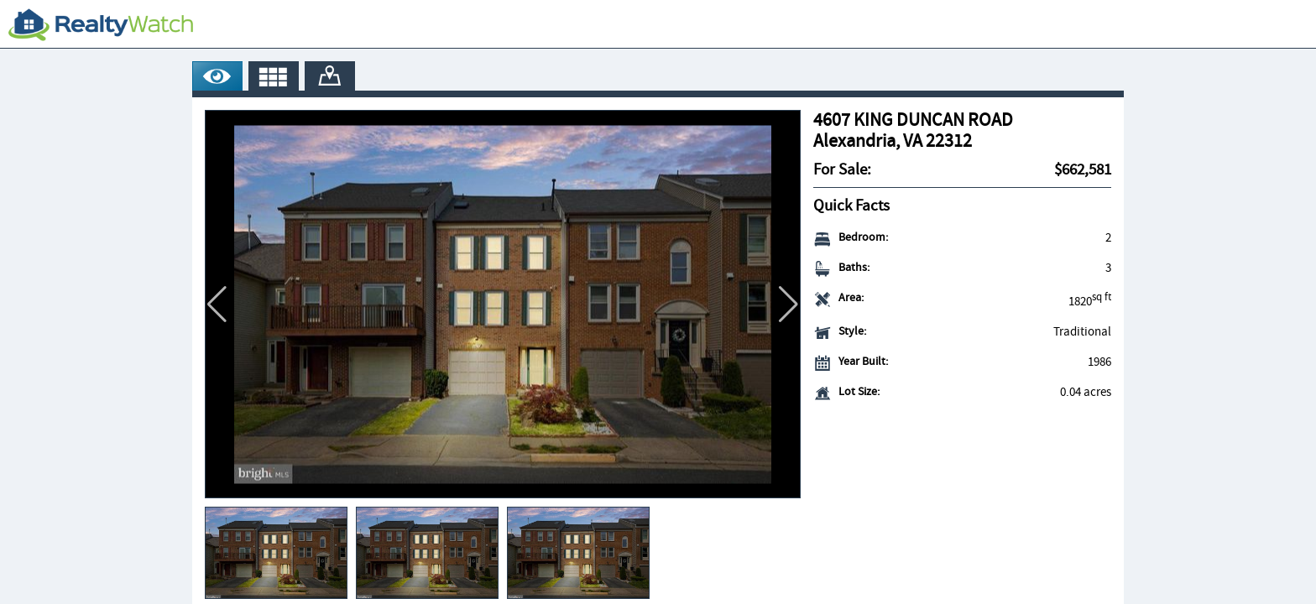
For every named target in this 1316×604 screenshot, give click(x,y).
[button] (788, 304)
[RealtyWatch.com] (100, 24)
